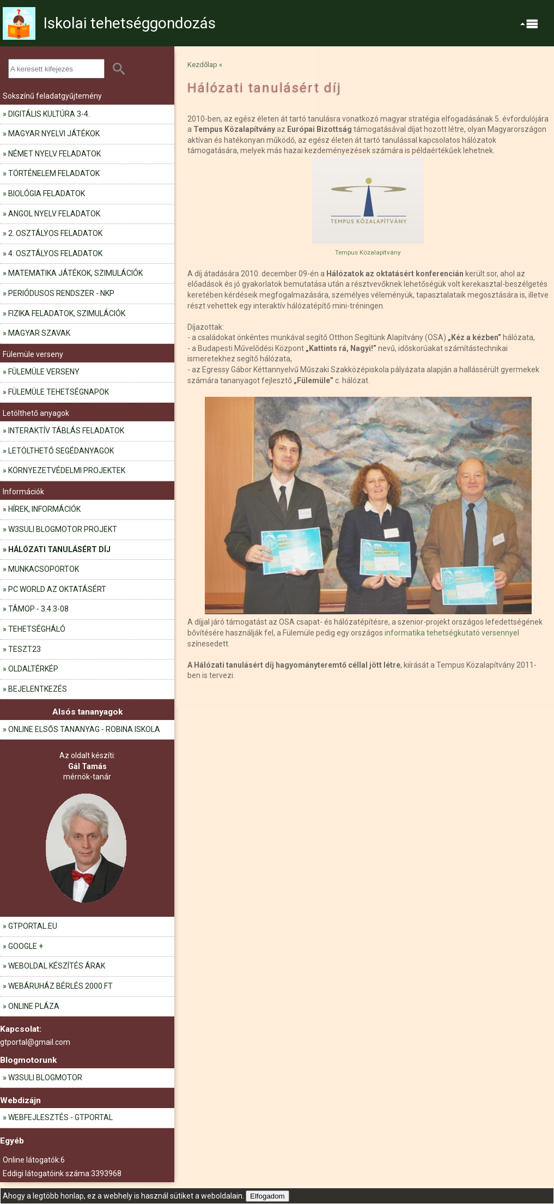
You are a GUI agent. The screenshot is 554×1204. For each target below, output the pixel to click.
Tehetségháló (36, 629)
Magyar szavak (39, 333)
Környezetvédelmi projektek (66, 470)
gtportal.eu (32, 926)
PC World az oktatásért (57, 589)
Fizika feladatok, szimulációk (66, 313)
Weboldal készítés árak (56, 965)
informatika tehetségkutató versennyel (452, 632)
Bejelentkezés (37, 689)
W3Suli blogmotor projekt (62, 529)
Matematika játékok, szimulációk (75, 273)
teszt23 (24, 649)
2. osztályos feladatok (55, 233)
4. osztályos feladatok (55, 253)
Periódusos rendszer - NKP (61, 293)
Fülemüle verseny (44, 371)
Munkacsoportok (43, 569)
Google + (25, 946)
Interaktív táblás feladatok (66, 430)
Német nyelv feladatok (54, 153)
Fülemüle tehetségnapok (58, 392)
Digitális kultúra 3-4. (49, 114)
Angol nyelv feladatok (54, 213)
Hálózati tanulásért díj (59, 549)
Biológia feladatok (46, 193)
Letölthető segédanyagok (61, 450)
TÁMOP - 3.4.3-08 (38, 608)
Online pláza (33, 1006)
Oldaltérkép (33, 668)
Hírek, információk (44, 509)
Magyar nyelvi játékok (54, 133)
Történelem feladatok (54, 173)
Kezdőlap (202, 64)
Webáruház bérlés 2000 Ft (60, 986)
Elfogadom (267, 1196)
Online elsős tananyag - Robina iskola (84, 729)
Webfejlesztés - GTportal (60, 1117)
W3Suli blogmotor (45, 1077)
